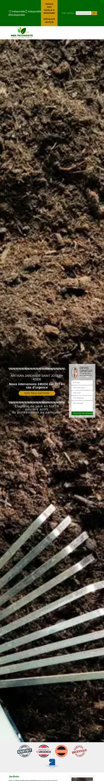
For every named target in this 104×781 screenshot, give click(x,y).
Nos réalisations (36, 393)
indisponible (15, 11)
